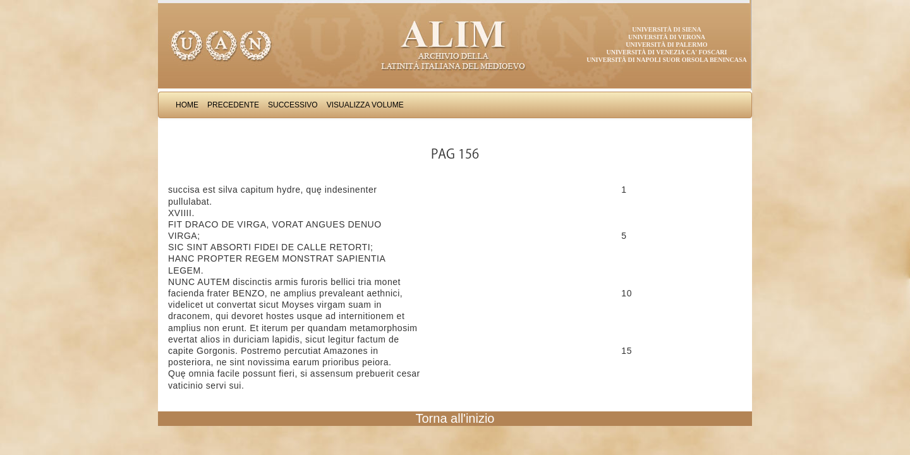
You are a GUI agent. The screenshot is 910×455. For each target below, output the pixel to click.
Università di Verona (666, 36)
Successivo (293, 104)
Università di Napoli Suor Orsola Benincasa (666, 59)
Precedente (233, 104)
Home (187, 104)
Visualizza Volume (365, 104)
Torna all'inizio (455, 418)
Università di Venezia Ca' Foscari (667, 52)
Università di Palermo (666, 44)
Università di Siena (666, 29)
